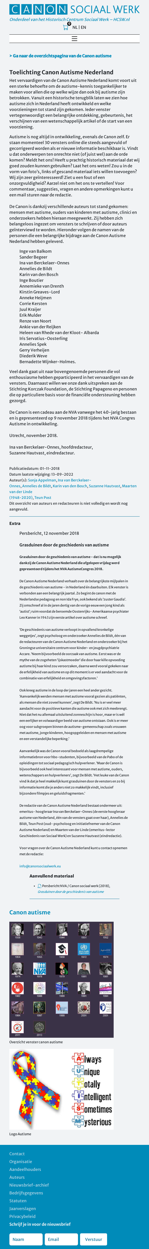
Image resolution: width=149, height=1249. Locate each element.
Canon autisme (30, 912)
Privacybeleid (22, 1216)
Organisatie (20, 1161)
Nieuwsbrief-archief (29, 1185)
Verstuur (93, 1239)
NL (75, 27)
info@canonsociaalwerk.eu (40, 866)
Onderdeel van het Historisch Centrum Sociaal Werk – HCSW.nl (69, 19)
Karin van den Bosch (70, 486)
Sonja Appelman (42, 480)
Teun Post (42, 497)
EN (83, 27)
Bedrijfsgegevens (26, 1192)
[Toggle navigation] (74, 39)
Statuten (18, 1200)
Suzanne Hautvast (104, 486)
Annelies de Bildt (36, 486)
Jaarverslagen (22, 1208)
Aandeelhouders (25, 1169)
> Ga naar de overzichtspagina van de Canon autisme (60, 55)
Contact (17, 1153)
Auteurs (17, 1177)
